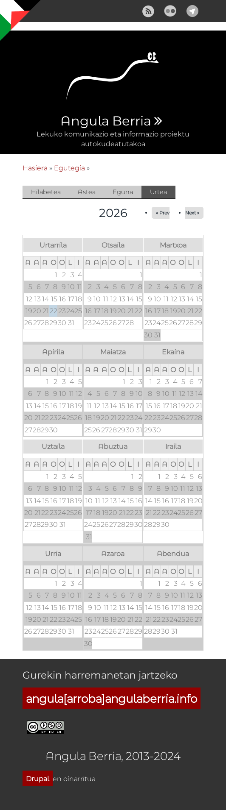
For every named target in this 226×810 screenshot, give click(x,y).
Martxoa (173, 244)
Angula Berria (105, 121)
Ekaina (173, 351)
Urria (53, 553)
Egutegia (69, 167)
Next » (192, 212)
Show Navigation (14, 12)
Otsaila (113, 244)
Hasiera (35, 167)
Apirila (53, 351)
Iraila (173, 446)
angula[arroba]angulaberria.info (111, 698)
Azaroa (112, 553)
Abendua (173, 553)
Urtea (162, 192)
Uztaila (53, 446)
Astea (87, 192)
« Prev (163, 212)
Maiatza (113, 351)
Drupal (37, 778)
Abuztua (112, 446)
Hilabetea (46, 192)
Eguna (123, 192)
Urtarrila (53, 244)
